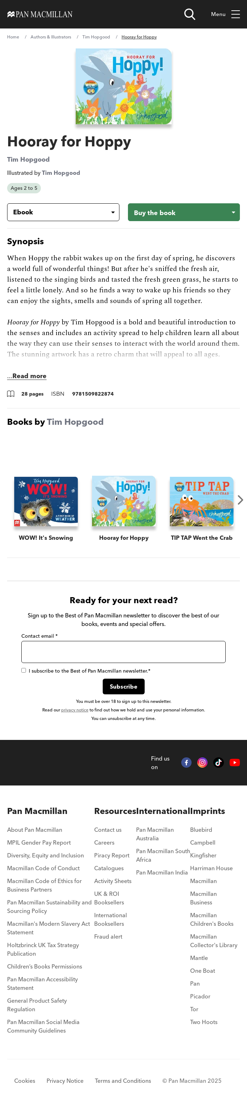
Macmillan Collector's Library (213, 941)
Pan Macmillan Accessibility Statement (42, 983)
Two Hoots (204, 1021)
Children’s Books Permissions (44, 966)
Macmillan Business (203, 898)
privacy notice (74, 709)
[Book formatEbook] (57, 212)
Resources (115, 811)
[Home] (40, 14)
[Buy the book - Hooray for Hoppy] (184, 212)
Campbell (202, 842)
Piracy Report (111, 855)
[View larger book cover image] (124, 86)
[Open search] (189, 14)
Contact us (108, 829)
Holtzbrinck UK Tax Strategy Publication (43, 949)
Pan (195, 983)
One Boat (202, 970)
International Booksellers (110, 919)
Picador (200, 996)
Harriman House (211, 868)
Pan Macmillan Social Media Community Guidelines (43, 1026)
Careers (104, 842)
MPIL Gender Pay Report (39, 842)
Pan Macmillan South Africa (163, 855)
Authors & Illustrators (51, 37)
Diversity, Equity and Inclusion (45, 855)
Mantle (199, 957)
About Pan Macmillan (34, 829)
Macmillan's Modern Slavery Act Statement (48, 928)
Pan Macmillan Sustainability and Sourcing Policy (49, 906)
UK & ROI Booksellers (109, 898)
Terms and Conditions (123, 1080)
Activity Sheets (112, 880)
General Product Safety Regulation (37, 1005)
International (163, 811)
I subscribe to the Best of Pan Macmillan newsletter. (85, 671)
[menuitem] (50, 831)
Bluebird (201, 829)
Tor (194, 1009)
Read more (29, 376)
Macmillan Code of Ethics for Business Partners (44, 885)
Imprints (207, 811)
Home (13, 37)
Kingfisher (203, 855)
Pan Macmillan (37, 811)
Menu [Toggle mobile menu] (225, 14)
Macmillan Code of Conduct (43, 868)
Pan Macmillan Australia (155, 834)
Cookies (24, 1080)
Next (240, 500)
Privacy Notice (65, 1080)
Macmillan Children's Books (211, 919)
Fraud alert (108, 936)
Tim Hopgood (96, 37)
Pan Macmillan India (162, 872)
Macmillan (203, 880)
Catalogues (109, 868)
